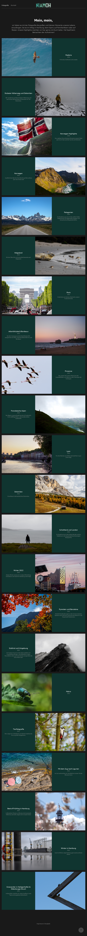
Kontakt (13, 5)
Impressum (40, 924)
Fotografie (5, 5)
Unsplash (47, 924)
